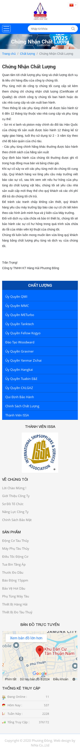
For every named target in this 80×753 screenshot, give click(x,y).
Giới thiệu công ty (16, 496)
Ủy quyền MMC (17, 305)
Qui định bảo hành (19, 397)
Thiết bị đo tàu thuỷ (17, 612)
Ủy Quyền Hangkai (19, 369)
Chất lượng (27, 53)
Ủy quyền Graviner (19, 351)
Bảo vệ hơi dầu (13, 588)
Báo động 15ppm (15, 580)
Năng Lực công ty (15, 512)
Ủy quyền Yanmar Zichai (23, 360)
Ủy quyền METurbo (19, 315)
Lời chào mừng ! (14, 488)
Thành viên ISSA (17, 415)
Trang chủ (9, 53)
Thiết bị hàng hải (15, 604)
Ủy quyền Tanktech (19, 324)
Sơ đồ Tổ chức (12, 504)
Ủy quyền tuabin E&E (21, 378)
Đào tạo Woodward (19, 342)
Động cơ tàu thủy (15, 540)
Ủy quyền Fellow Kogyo (23, 333)
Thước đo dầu (12, 572)
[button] (6, 28)
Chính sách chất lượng (22, 406)
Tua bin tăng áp (14, 564)
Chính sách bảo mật (17, 520)
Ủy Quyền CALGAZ (19, 388)
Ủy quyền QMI (16, 296)
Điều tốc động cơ (15, 556)
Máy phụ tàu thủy (15, 548)
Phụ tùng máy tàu (15, 596)
